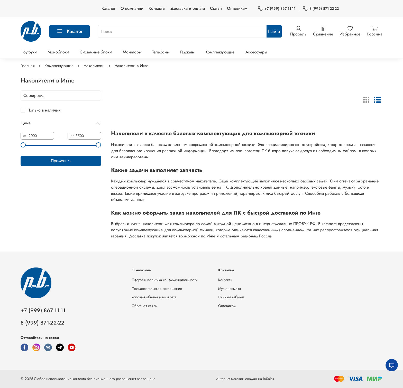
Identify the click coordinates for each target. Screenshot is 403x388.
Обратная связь (144, 305)
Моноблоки (58, 52)
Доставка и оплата (187, 8)
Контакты (157, 8)
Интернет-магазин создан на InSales (245, 378)
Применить (61, 161)
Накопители (94, 66)
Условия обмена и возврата (154, 297)
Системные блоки (96, 52)
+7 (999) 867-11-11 (277, 8)
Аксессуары (256, 52)
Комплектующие (219, 52)
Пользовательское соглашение (157, 288)
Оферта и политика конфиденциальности (165, 279)
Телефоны (160, 52)
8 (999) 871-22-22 (321, 8)
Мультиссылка (229, 288)
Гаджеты (187, 52)
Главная (28, 66)
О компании (132, 8)
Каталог (108, 8)
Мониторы (132, 52)
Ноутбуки (29, 52)
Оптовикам (237, 8)
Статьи (216, 8)
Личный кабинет (231, 297)
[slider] (23, 145)
